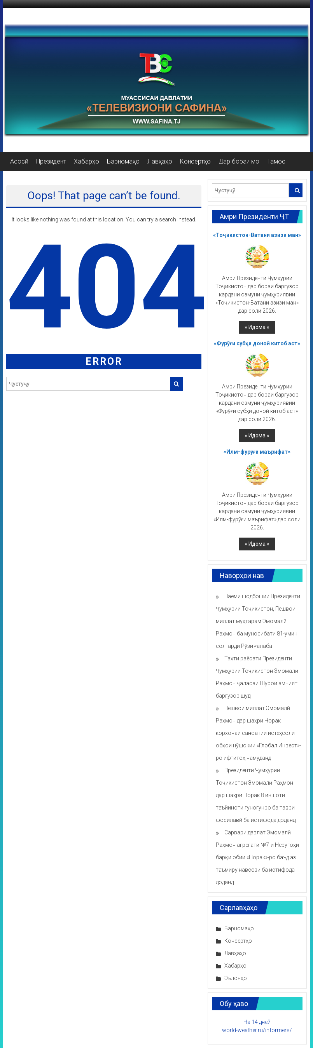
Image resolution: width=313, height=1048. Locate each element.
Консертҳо (195, 161)
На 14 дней (257, 1022)
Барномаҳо (123, 161)
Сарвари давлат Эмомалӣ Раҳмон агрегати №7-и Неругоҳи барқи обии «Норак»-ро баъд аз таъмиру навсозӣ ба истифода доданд (257, 857)
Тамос (276, 161)
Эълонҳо (235, 978)
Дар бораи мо (239, 161)
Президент (51, 161)
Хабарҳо (86, 161)
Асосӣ (19, 161)
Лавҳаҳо (159, 161)
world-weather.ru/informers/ (257, 1030)
